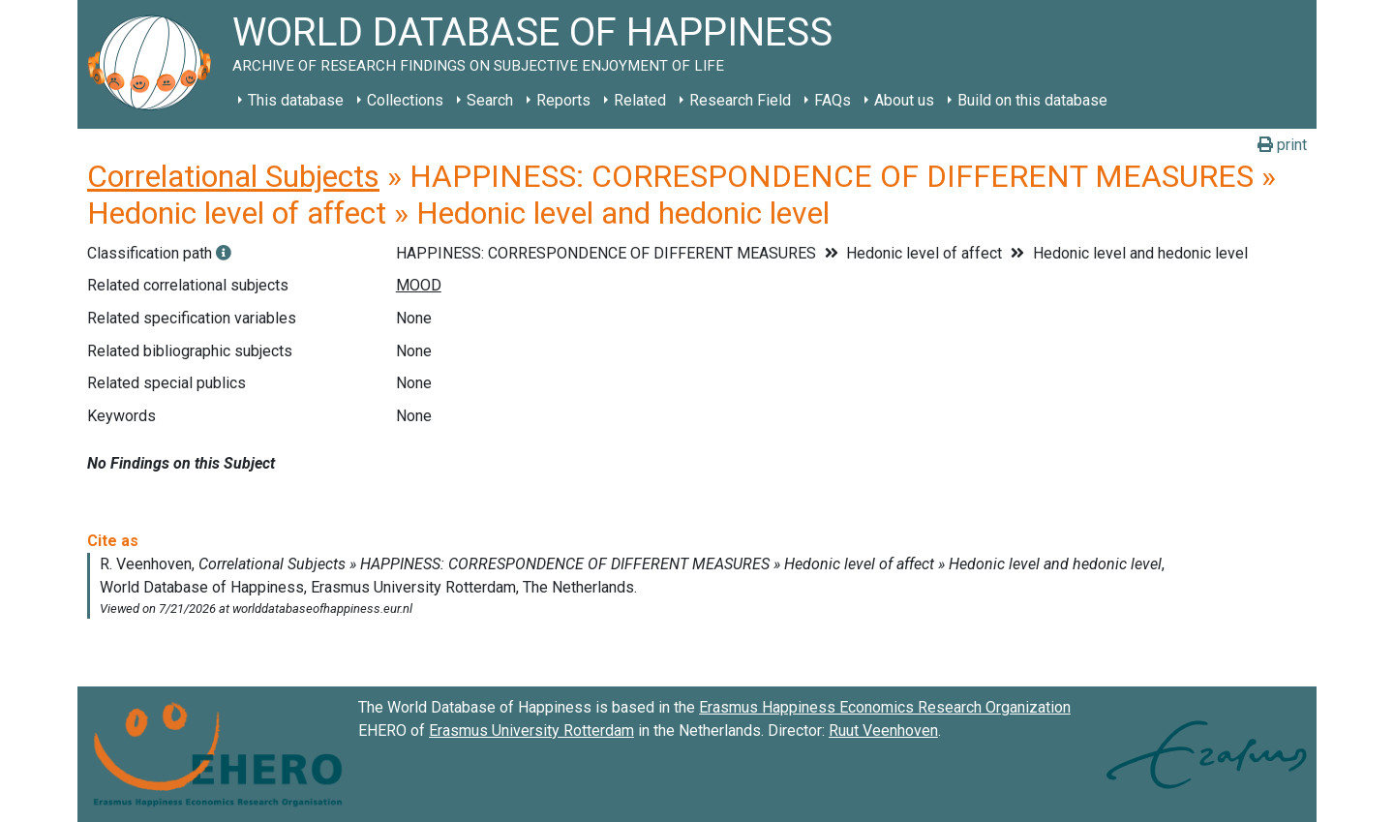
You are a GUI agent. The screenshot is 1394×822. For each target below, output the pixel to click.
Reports (563, 100)
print (1282, 145)
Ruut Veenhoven (883, 730)
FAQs (832, 100)
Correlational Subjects (233, 176)
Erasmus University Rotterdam (531, 730)
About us (904, 100)
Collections (405, 100)
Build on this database (1032, 100)
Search (490, 100)
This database (296, 100)
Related (640, 100)
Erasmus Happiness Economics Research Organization (885, 707)
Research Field (740, 100)
